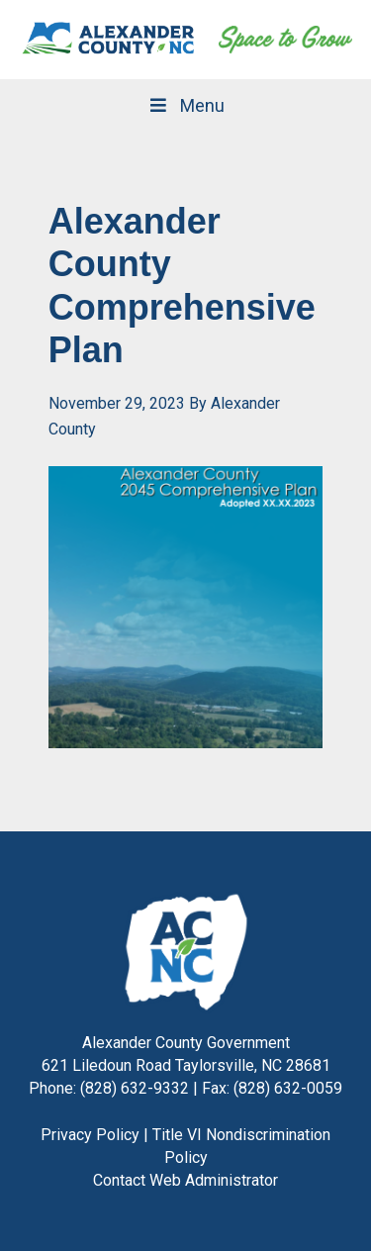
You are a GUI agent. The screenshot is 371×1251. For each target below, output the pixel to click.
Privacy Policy (90, 1134)
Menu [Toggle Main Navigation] (185, 105)
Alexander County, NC (109, 39)
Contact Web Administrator (185, 1180)
